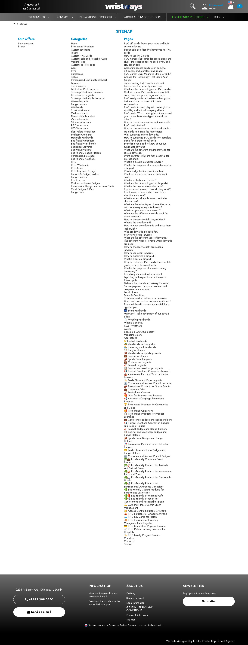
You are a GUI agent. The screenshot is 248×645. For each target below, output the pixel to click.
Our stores (129, 538)
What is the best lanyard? (137, 222)
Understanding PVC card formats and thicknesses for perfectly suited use (144, 84)
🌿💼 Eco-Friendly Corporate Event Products (143, 460)
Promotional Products (82, 46)
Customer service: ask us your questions (145, 298)
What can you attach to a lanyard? (142, 210)
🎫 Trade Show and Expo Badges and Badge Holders (144, 451)
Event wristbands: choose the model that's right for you (146, 306)
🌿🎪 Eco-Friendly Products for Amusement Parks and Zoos (147, 473)
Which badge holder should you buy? (144, 171)
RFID (73, 162)
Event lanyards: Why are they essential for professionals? (146, 157)
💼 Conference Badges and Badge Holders (148, 420)
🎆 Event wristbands (135, 310)
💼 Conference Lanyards (137, 362)
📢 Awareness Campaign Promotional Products (144, 400)
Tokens (74, 53)
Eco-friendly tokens (81, 150)
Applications (130, 338)
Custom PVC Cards (81, 56)
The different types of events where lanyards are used (148, 242)
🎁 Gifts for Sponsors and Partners (143, 395)
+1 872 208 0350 (39, 599)
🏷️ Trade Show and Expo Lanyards (143, 380)
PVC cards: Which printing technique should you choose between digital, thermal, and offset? (148, 116)
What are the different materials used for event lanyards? (146, 215)
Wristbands (77, 107)
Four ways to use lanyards (138, 235)
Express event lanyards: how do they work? (147, 189)
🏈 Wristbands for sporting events (142, 353)
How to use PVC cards (136, 56)
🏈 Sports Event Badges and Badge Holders (143, 439)
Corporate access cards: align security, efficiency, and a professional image (145, 69)
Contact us (129, 541)
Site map (131, 619)
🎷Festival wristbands (135, 341)
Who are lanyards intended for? (141, 232)
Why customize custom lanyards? (141, 134)
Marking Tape (78, 62)
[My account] (205, 6)
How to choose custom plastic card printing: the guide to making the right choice (147, 130)
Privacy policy (131, 280)
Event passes (78, 180)
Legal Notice (131, 292)
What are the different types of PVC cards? (147, 89)
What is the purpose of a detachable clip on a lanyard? (147, 166)
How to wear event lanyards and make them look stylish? (147, 227)
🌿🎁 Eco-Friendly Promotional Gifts (143, 495)
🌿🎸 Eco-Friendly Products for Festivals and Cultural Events (146, 466)
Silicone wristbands (81, 122)
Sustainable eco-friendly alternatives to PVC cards (147, 51)
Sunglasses (77, 74)
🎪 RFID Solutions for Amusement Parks (145, 514)
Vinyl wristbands (79, 119)
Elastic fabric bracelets (83, 116)
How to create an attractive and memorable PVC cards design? (147, 124)
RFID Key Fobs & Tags (83, 171)
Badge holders (79, 104)
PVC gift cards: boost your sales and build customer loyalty (147, 45)
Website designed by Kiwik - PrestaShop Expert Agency (200, 641)
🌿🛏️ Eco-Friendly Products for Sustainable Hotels (147, 479)
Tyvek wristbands (80, 110)
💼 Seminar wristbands (136, 356)
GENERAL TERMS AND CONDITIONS (139, 609)
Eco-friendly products (82, 140)
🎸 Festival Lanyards (135, 365)
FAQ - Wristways (133, 326)
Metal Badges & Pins (82, 189)
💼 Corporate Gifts (134, 389)
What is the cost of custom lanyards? (144, 186)
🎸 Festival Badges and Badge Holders (145, 429)
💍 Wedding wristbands (137, 319)
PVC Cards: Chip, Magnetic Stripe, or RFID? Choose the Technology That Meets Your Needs (148, 77)
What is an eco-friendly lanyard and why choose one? (145, 200)
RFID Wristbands (80, 165)
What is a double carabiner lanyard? (143, 162)
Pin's (73, 71)
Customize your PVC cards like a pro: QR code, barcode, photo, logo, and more (146, 93)
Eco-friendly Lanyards (82, 95)
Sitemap (128, 544)
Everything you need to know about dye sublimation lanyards (145, 145)
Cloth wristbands (80, 113)
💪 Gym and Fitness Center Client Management (142, 506)
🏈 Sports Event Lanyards (138, 359)
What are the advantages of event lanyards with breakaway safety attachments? (147, 206)
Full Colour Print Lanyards (84, 89)
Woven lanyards (79, 101)
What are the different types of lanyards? (146, 183)
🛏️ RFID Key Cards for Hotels (140, 517)
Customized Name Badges (85, 183)
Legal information (135, 603)
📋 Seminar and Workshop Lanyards (143, 368)
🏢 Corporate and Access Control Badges (147, 456)
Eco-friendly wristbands (83, 143)
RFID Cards (77, 168)
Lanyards (76, 83)
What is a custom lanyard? (138, 259)
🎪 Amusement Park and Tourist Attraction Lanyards (146, 376)
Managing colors (133, 335)
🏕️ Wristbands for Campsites (139, 344)
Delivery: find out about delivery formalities (147, 283)
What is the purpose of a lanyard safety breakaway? (145, 269)
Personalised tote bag (83, 156)
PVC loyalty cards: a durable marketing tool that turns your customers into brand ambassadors (147, 101)
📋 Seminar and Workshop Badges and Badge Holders (145, 433)
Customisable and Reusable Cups (89, 59)
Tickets (74, 77)
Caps (74, 68)
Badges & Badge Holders (85, 174)
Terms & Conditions (134, 295)
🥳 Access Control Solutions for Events (145, 511)
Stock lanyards (78, 86)
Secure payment (135, 598)
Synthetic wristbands (82, 134)
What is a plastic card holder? (140, 180)
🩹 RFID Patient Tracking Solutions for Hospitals (144, 530)
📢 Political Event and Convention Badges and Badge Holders (146, 424)
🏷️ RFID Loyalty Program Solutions (142, 535)
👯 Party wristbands (134, 350)
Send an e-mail (39, 612)
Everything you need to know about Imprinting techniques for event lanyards (145, 275)
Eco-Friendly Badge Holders (86, 153)
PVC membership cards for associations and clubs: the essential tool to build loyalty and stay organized (147, 62)
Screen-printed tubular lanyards (87, 98)
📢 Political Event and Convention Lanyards (147, 371)
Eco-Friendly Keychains (83, 159)
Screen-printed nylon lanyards (87, 92)
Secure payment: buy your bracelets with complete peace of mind (145, 287)
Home (74, 43)
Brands (21, 46)
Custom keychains (80, 50)
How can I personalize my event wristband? (147, 301)
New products (25, 43)
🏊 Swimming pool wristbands (140, 347)
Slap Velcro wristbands (83, 131)
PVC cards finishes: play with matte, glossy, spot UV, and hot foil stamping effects (147, 108)
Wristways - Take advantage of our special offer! (146, 315)
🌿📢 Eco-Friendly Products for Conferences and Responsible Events (144, 500)
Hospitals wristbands (82, 137)
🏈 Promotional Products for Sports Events (147, 386)
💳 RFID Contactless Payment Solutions (145, 526)
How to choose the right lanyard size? (144, 219)
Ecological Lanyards (81, 147)
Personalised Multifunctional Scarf (89, 80)
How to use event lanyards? (139, 253)
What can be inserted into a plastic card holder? (145, 175)
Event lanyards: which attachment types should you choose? (145, 193)
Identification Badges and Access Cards (92, 186)
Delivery (130, 593)
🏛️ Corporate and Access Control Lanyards (147, 383)
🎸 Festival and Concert (137, 392)
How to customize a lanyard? (139, 256)
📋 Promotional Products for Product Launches (144, 415)
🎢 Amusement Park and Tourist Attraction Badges (146, 445)
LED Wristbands (79, 128)
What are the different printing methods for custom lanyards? (147, 151)
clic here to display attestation (150, 625)
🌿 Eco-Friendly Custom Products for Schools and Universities (144, 491)
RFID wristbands (79, 125)
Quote (127, 329)
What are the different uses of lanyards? (145, 238)
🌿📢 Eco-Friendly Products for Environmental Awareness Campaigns (144, 485)
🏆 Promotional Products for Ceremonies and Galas (146, 406)
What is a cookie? (133, 322)
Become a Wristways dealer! (139, 332)
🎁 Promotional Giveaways (138, 411)
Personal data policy (137, 615)
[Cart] (230, 6)
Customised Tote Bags (83, 65)
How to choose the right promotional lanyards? (143, 248)
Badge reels (77, 192)
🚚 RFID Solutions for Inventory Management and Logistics (141, 521)
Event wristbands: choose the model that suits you (104, 602)
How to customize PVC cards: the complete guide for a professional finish (147, 139)
